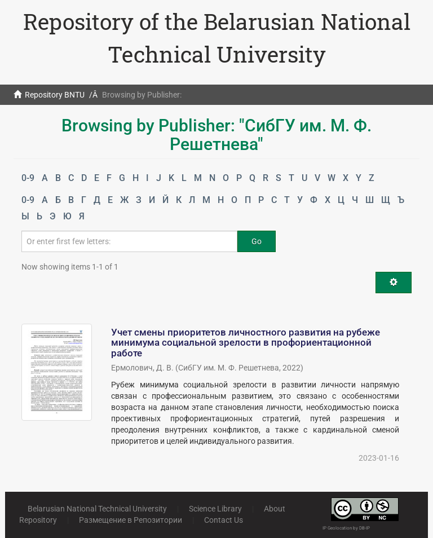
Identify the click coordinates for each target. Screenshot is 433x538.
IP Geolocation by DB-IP (346, 528)
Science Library (215, 508)
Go (256, 241)
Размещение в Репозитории (130, 519)
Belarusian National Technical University (97, 508)
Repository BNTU (55, 94)
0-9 (27, 178)
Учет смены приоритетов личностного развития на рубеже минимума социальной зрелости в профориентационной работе (245, 343)
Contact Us (223, 519)
